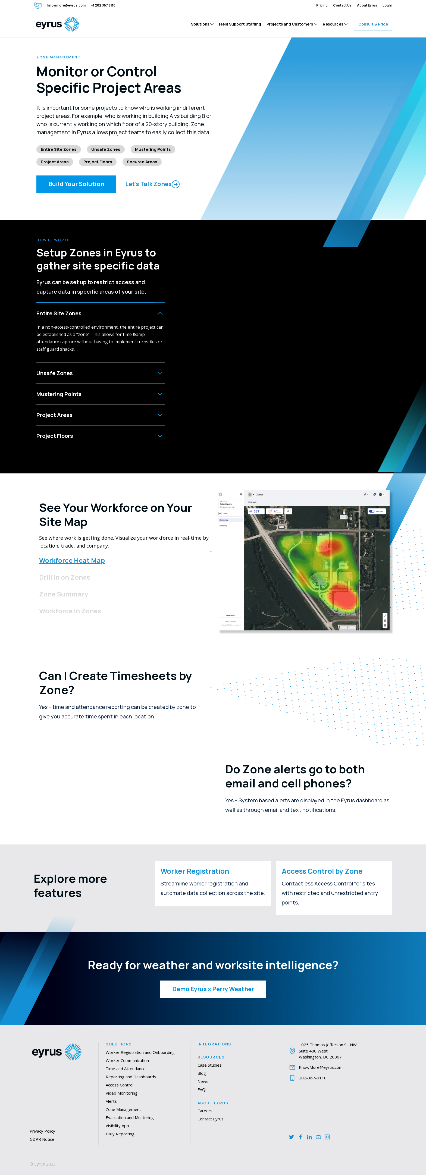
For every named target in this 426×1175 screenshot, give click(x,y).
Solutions (119, 1044)
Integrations (214, 1044)
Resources (211, 1057)
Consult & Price (373, 24)
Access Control (119, 1084)
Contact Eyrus (211, 1118)
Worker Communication (127, 1060)
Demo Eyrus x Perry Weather (213, 989)
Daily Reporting (120, 1133)
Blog (202, 1073)
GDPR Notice (42, 1139)
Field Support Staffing (240, 24)
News (203, 1081)
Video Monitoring (121, 1093)
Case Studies (210, 1065)
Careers (205, 1110)
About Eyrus (213, 1103)
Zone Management (123, 1109)
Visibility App (117, 1125)
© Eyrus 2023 (43, 1163)
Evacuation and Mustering (130, 1117)
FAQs (203, 1089)
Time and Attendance (126, 1068)
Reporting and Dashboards (131, 1076)
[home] (57, 24)
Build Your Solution (76, 184)
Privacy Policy (42, 1131)
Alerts (111, 1101)
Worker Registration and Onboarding (140, 1052)
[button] (202, 24)
